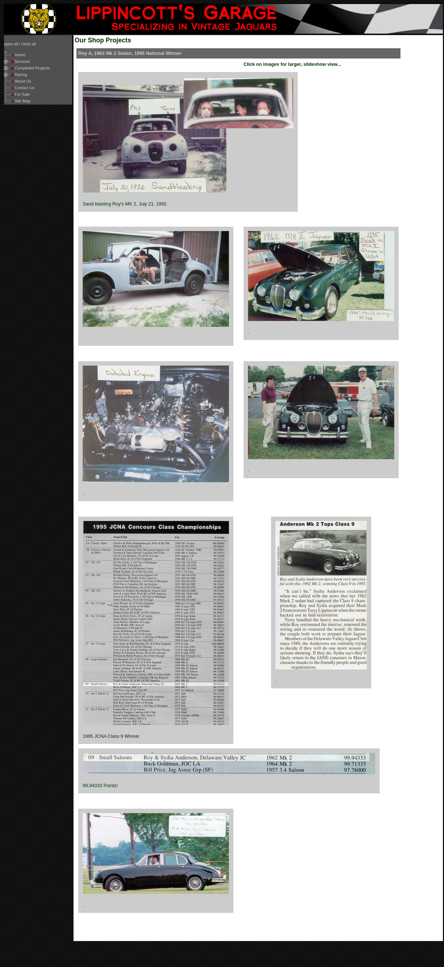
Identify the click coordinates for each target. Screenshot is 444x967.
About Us (23, 81)
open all (11, 44)
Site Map (22, 101)
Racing (21, 74)
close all (29, 44)
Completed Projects (32, 68)
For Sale (22, 94)
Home (20, 55)
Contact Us (24, 88)
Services (22, 61)
